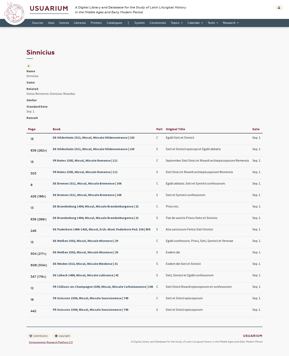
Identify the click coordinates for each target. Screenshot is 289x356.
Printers (96, 23)
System (139, 23)
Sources (37, 23)
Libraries (80, 23)
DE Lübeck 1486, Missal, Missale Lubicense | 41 (86, 275)
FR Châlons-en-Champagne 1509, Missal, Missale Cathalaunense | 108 (103, 287)
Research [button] (229, 23)
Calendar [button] (194, 23)
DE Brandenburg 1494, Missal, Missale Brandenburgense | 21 (96, 206)
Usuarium (49, 8)
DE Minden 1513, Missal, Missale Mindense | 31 (85, 264)
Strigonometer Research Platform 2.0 (51, 342)
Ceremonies (158, 23)
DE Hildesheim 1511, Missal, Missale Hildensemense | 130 (93, 137)
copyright (62, 335)
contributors (38, 335)
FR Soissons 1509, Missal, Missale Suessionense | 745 (90, 298)
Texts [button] (212, 23)
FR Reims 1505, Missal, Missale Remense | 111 (85, 160)
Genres (64, 23)
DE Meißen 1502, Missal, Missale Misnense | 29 (85, 241)
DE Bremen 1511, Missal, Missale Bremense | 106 (87, 183)
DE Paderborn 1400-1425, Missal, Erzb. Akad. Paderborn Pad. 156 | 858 (101, 229)
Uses (51, 23)
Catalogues (114, 23)
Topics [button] (175, 23)
